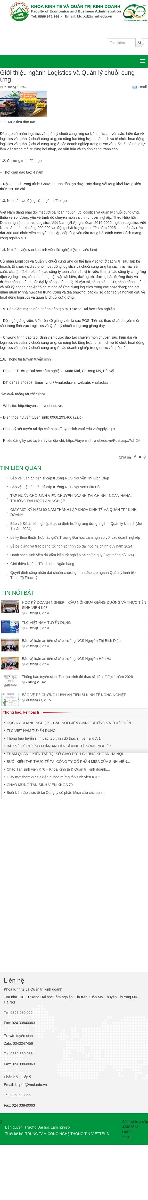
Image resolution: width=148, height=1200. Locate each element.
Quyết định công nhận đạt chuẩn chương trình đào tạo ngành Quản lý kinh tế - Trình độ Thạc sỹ (73, 575)
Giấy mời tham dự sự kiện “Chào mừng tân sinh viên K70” (53, 777)
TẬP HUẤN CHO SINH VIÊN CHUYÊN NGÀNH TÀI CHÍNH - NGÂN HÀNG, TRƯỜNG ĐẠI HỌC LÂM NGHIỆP (71, 498)
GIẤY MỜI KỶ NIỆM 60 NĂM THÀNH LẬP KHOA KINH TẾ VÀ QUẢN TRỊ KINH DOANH (73, 512)
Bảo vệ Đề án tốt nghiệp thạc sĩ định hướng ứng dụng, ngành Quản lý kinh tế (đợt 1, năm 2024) (76, 526)
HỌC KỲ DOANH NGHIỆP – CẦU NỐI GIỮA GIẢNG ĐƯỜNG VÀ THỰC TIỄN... (70, 723)
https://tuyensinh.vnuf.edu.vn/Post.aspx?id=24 (103, 440)
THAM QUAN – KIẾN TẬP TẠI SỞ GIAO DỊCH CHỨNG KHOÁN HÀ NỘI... (66, 754)
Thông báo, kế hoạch (21, 712)
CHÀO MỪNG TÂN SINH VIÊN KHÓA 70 (40, 785)
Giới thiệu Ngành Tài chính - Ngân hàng (42, 564)
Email (140, 87)
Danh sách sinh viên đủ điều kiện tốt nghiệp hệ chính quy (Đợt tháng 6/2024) (72, 555)
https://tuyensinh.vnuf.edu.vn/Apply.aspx (83, 429)
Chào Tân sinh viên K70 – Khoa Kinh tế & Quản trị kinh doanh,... (58, 769)
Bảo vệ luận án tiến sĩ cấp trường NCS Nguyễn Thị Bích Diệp (59, 478)
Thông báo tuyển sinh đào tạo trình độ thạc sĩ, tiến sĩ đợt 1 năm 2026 (77, 677)
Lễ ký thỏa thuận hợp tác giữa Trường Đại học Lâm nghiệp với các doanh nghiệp (75, 537)
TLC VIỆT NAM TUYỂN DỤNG (46, 623)
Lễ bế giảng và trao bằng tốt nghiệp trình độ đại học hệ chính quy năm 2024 (71, 546)
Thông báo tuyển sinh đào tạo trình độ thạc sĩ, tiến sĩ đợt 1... (55, 738)
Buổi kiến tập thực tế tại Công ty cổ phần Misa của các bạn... (56, 792)
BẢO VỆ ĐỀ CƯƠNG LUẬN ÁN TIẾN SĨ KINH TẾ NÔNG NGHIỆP (74, 695)
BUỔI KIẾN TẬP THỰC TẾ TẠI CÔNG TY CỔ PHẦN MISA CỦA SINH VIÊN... (68, 762)
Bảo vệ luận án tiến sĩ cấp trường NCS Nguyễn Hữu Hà (55, 487)
